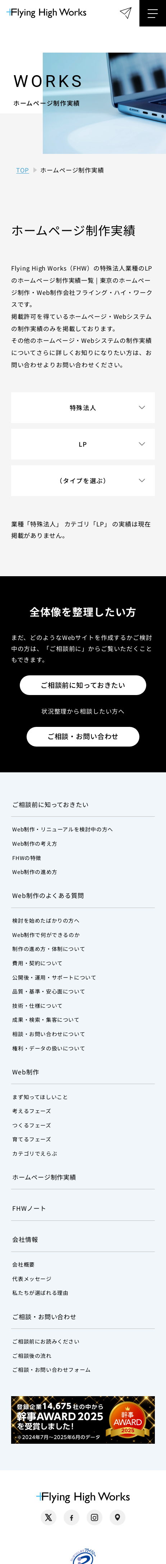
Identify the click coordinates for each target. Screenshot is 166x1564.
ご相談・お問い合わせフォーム (51, 1369)
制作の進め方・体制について (48, 948)
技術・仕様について (37, 1005)
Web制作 (25, 1071)
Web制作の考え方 (34, 843)
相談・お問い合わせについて (48, 1034)
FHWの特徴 (26, 857)
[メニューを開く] (152, 13)
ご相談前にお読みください (45, 1341)
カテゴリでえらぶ (34, 1153)
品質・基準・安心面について (48, 991)
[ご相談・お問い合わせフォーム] (126, 13)
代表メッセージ (31, 1278)
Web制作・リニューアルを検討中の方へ (62, 829)
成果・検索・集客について (45, 1019)
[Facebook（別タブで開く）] (71, 1517)
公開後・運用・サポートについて (54, 977)
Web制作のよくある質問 (48, 895)
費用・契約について (37, 963)
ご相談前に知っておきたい (83, 685)
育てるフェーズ (31, 1139)
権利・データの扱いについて (48, 1048)
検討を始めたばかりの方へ (45, 920)
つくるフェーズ (31, 1125)
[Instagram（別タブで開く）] (94, 1517)
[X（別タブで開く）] (48, 1517)
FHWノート (29, 1208)
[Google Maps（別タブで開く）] (117, 1517)
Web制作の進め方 (34, 871)
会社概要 (23, 1264)
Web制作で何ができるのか (46, 934)
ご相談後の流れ (31, 1355)
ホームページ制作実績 (44, 1176)
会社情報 (25, 1239)
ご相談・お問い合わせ (83, 736)
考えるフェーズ (31, 1110)
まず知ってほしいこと (40, 1097)
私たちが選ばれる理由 (40, 1292)
